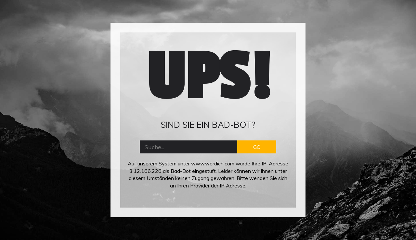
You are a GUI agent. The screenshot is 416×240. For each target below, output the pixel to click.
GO (257, 147)
